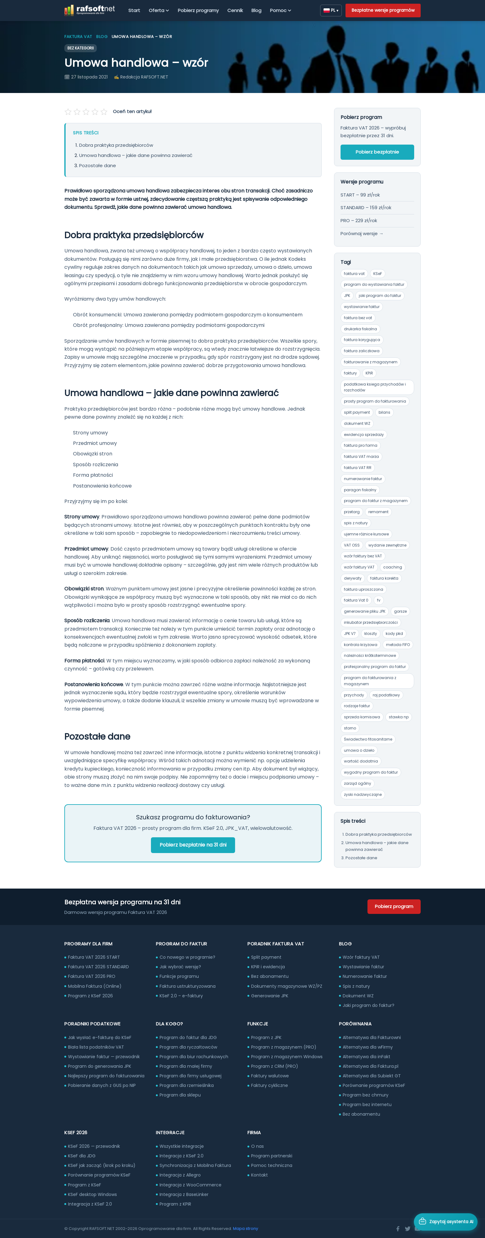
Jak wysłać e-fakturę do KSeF (99, 1037)
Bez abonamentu (270, 976)
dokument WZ (357, 423)
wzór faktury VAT (359, 567)
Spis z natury (356, 986)
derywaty (353, 578)
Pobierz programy (198, 10)
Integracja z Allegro (180, 1175)
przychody (354, 695)
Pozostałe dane (97, 165)
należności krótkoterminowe (370, 655)
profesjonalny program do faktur (375, 666)
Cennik (235, 10)
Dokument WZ (358, 996)
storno (350, 728)
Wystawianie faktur (363, 967)
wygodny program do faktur (371, 772)
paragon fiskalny (360, 489)
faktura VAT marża (361, 456)
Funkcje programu (179, 976)
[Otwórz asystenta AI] (446, 1222)
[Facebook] (398, 1229)
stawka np (399, 717)
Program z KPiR (175, 1204)
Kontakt (259, 1175)
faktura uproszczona (363, 589)
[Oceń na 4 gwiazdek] (94, 112)
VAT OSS (352, 545)
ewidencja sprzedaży (364, 434)
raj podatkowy (386, 695)
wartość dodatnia (361, 761)
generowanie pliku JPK (364, 611)
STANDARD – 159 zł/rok (366, 207)
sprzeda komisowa (362, 717)
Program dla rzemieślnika (187, 1085)
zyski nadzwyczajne (363, 794)
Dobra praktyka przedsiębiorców (116, 145)
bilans (384, 412)
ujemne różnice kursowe (366, 534)
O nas (257, 1146)
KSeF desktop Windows (92, 1194)
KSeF (377, 273)
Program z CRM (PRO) (274, 1066)
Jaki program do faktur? (368, 1005)
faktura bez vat (358, 317)
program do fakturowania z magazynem (370, 681)
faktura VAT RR (357, 467)
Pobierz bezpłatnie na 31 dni (193, 844)
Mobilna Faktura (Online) (95, 986)
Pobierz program (394, 906)
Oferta (159, 10)
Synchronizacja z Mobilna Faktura (195, 1165)
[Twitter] (408, 1229)
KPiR (369, 373)
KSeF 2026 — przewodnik (94, 1146)
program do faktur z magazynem (376, 500)
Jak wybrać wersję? (180, 967)
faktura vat (354, 273)
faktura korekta (384, 578)
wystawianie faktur (362, 306)
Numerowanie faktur (365, 976)
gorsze (400, 611)
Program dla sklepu (180, 1095)
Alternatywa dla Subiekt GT (372, 1076)
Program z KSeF (84, 1185)
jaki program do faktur (380, 295)
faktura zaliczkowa (362, 350)
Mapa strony (245, 1229)
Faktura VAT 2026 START (94, 957)
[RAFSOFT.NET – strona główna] (89, 10)
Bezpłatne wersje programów (383, 10)
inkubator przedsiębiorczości (371, 622)
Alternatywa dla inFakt (366, 1057)
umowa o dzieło (359, 750)
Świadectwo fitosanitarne (368, 739)
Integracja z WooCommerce (190, 1185)
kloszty (370, 633)
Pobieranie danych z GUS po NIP (102, 1085)
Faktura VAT (78, 37)
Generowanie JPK (269, 996)
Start (134, 10)
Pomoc (280, 10)
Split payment (266, 957)
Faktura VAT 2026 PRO (91, 976)
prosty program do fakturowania (375, 401)
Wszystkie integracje (182, 1146)
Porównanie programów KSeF (374, 1085)
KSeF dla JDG (82, 1156)
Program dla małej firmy (186, 1066)
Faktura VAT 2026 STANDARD (98, 967)
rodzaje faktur (357, 705)
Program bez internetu (367, 1104)
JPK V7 (350, 633)
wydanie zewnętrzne (387, 545)
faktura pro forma (360, 445)
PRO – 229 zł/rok (359, 220)
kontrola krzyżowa (360, 644)
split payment (357, 412)
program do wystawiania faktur (374, 284)
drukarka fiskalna (360, 329)
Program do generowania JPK (99, 1066)
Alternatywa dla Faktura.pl (370, 1066)
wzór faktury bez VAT (363, 556)
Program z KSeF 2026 (90, 996)
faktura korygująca (362, 339)
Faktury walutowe (270, 1076)
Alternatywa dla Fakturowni (372, 1037)
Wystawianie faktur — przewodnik (104, 1057)
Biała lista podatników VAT (96, 1047)
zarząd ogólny (357, 783)
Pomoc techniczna (271, 1165)
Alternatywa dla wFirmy (368, 1047)
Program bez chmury (365, 1095)
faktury (350, 373)
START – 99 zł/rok (360, 195)
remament (378, 511)
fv (378, 600)
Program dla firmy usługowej (190, 1076)
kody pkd (394, 633)
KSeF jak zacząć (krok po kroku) (101, 1165)
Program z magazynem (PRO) (283, 1047)
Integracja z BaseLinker (184, 1194)
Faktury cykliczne (269, 1085)
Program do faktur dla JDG (188, 1037)
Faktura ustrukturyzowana (188, 986)
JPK (347, 295)
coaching (392, 567)
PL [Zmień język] (331, 10)
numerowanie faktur (363, 478)
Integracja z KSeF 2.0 (90, 1204)
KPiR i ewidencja (268, 967)
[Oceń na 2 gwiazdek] (77, 112)
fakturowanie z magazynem (370, 362)
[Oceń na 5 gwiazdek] (103, 112)
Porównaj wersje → (362, 233)
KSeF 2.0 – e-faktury (181, 996)
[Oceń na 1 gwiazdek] (68, 112)
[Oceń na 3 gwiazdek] (86, 112)
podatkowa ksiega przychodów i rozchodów (375, 387)
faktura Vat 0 (356, 600)
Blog (256, 10)
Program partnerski (271, 1156)
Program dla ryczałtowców (188, 1047)
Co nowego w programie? (187, 957)
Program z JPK (266, 1037)
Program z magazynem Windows (287, 1057)
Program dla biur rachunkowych (194, 1057)
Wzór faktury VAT (361, 957)
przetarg (352, 511)
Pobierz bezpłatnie (377, 152)
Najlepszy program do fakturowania (106, 1076)
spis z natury (356, 523)
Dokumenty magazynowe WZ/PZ (286, 986)
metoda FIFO (398, 644)
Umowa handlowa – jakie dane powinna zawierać (135, 155)
